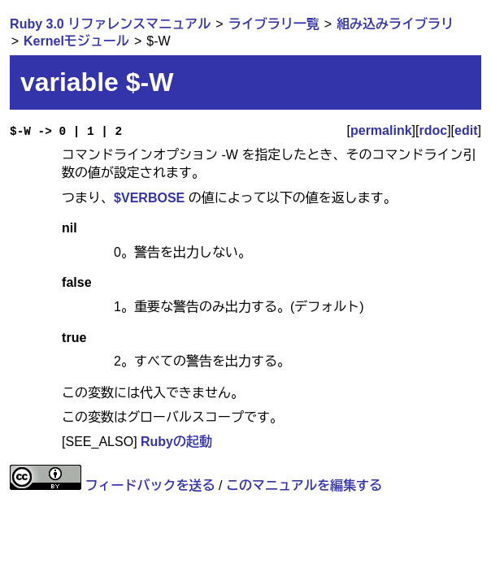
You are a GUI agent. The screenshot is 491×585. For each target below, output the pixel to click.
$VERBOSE (149, 198)
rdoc (433, 130)
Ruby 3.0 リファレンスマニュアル (110, 24)
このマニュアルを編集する (304, 485)
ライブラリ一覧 (273, 24)
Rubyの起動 (176, 441)
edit (465, 130)
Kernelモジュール (76, 41)
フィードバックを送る (150, 485)
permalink (381, 130)
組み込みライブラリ (395, 24)
